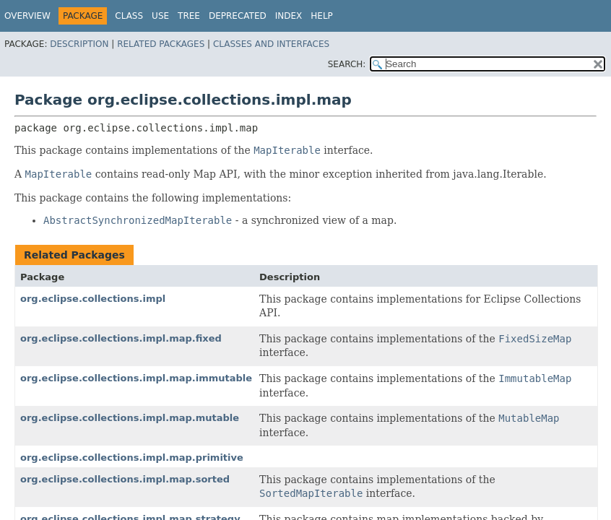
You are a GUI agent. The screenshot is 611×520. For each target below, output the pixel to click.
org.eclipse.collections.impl (92, 298)
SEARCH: (347, 64)
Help (322, 16)
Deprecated (237, 16)
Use (160, 16)
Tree (189, 16)
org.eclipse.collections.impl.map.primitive (131, 457)
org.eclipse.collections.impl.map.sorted (125, 479)
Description (79, 44)
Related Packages (160, 44)
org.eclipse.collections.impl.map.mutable (129, 417)
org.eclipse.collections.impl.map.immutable (136, 378)
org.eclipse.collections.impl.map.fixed (121, 338)
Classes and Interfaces (271, 44)
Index (289, 16)
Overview (27, 16)
